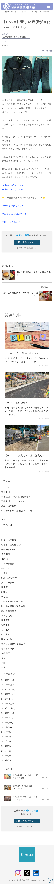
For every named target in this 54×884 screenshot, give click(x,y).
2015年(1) (6, 751)
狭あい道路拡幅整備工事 (13, 644)
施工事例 (5, 492)
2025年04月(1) (8, 708)
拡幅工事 (5, 625)
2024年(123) (7, 718)
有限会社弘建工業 (10, 12)
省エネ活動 (6, 616)
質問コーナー (7, 520)
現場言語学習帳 (8, 506)
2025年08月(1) (8, 694)
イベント (5, 568)
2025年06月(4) (8, 699)
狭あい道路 (6, 639)
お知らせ (5, 487)
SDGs (4, 515)
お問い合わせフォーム (27, 242)
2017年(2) (6, 741)
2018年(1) (6, 737)
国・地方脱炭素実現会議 (13, 606)
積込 (3, 667)
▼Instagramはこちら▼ (13, 206)
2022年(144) (7, 727)
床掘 (3, 658)
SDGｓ (4, 592)
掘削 (3, 663)
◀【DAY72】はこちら (13, 185)
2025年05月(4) (8, 704)
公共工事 (5, 630)
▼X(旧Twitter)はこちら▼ (14, 214)
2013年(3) (6, 760)
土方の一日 (6, 525)
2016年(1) (6, 746)
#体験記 (5, 45)
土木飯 (4, 573)
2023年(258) (7, 723)
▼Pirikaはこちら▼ (11, 222)
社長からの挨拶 (8, 540)
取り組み (5, 597)
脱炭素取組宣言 (8, 611)
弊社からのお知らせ (11, 545)
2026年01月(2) (8, 680)
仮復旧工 (5, 653)
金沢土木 (5, 634)
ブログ (24, 12)
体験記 (4, 559)
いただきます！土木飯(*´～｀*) (16, 511)
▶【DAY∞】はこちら (12, 189)
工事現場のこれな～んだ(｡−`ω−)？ (18, 501)
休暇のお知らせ (8, 549)
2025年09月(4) (8, 689)
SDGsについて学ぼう (11, 578)
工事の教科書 (7, 564)
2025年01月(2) (8, 713)
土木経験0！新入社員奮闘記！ (41, 12)
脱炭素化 (5, 620)
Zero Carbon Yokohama (12, 601)
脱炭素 (4, 587)
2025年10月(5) (8, 685)
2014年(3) (6, 756)
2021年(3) (6, 732)
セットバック (7, 649)
